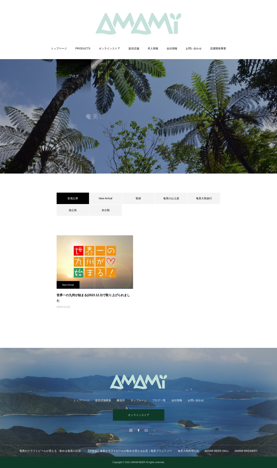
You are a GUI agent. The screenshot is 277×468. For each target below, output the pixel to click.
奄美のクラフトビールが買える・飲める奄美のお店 (50, 450)
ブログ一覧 (159, 400)
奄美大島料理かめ (188, 450)
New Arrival (105, 198)
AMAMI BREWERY (246, 450)
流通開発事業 (218, 48)
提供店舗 (133, 48)
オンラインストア (109, 48)
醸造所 (121, 400)
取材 (138, 198)
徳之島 (73, 210)
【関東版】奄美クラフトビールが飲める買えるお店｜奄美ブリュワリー (129, 450)
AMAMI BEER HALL (217, 450)
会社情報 (172, 48)
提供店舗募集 (103, 400)
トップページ (59, 48)
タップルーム (139, 400)
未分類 (106, 210)
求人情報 (153, 48)
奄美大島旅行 (204, 198)
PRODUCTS (82, 48)
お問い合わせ (194, 48)
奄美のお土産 (171, 198)
